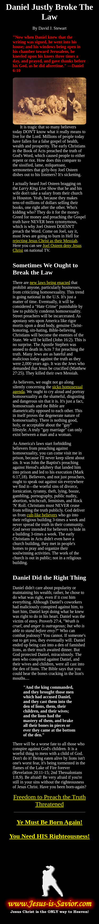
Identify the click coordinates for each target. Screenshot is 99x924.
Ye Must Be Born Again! (49, 822)
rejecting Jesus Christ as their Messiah (45, 240)
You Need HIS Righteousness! (49, 836)
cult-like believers (42, 515)
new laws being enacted (50, 282)
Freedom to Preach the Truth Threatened (49, 801)
